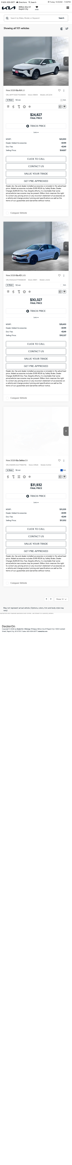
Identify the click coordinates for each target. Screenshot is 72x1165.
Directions (21, 2)
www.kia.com (42, 446)
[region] (36, 144)
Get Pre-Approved (36, 181)
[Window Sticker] (64, 106)
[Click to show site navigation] (68, 8)
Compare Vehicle (18, 213)
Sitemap (27, 444)
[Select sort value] (66, 28)
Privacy (34, 444)
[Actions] (64, 90)
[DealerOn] (8, 441)
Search (61, 18)
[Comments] (60, 106)
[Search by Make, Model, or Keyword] (33, 18)
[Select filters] (61, 29)
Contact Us (36, 166)
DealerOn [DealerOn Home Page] (20, 444)
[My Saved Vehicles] (37, 8)
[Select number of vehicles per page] (61, 414)
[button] (8, 2)
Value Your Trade (36, 173)
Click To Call (36, 159)
